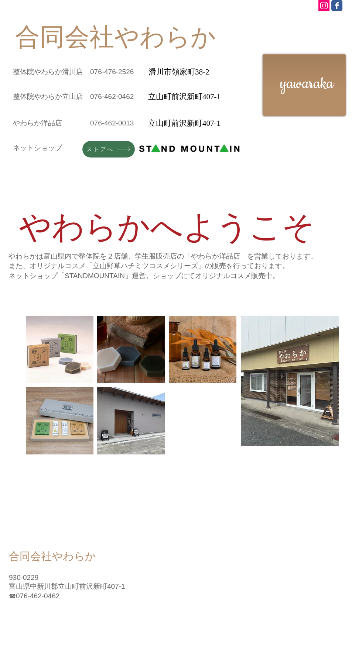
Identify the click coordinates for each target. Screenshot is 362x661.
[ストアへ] (108, 149)
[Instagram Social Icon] (323, 5)
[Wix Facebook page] (336, 5)
